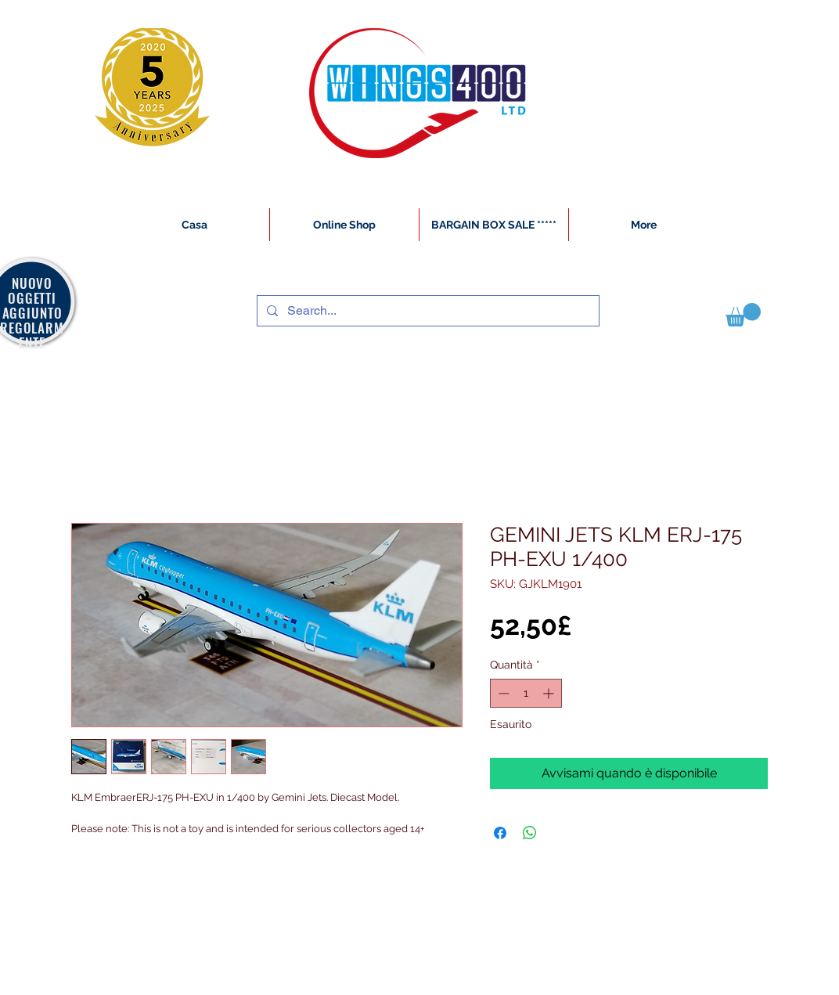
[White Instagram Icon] (72, 986)
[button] (743, 314)
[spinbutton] (526, 693)
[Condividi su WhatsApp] (529, 833)
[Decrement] (502, 693)
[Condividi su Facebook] (500, 833)
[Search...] (426, 311)
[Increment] (550, 693)
